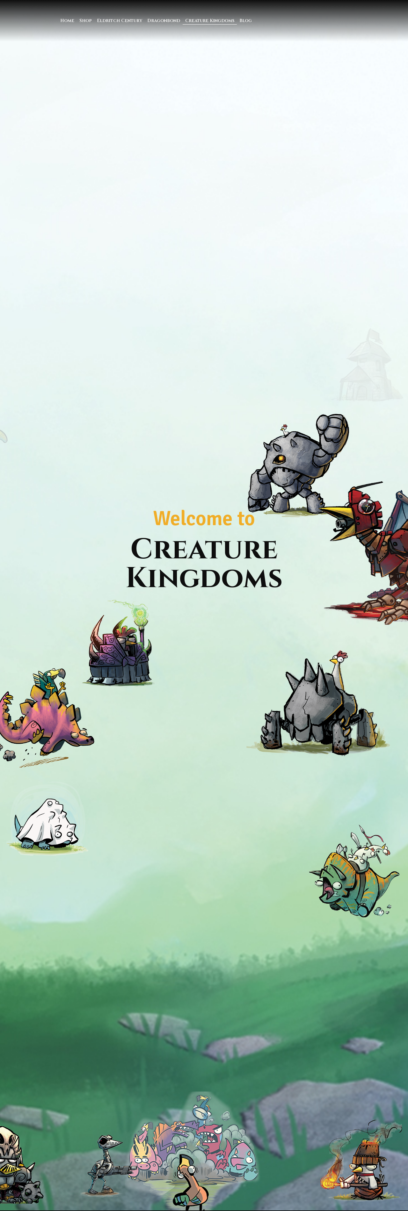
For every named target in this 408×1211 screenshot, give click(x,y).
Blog (245, 21)
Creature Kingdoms (209, 21)
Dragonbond (163, 21)
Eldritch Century (119, 21)
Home (67, 21)
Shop (85, 21)
